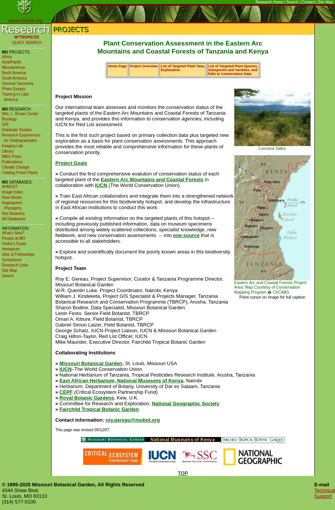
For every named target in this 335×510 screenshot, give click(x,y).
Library (8, 151)
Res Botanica (13, 213)
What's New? (13, 233)
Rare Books (12, 197)
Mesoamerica (13, 67)
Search (293, 2)
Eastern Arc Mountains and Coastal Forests (152, 179)
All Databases (14, 219)
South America (14, 78)
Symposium (12, 260)
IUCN (101, 185)
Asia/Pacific (12, 62)
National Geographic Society (185, 403)
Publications (12, 162)
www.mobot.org (26, 20)
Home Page (117, 66)
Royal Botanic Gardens (87, 398)
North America (14, 73)
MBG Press (11, 156)
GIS (5, 124)
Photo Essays (13, 89)
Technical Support (324, 493)
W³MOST (10, 187)
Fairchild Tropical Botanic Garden (99, 409)
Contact (307, 2)
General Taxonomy (18, 83)
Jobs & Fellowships (18, 254)
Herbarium (11, 249)
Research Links (15, 265)
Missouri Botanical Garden (91, 363)
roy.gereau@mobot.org (132, 420)
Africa (7, 57)
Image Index (12, 192)
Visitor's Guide (14, 244)
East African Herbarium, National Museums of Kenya (122, 380)
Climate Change (15, 167)
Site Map (325, 2)
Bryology (9, 119)
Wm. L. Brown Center (20, 114)
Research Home (269, 2)
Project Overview (144, 66)
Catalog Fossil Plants (20, 173)
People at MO (13, 238)
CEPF (66, 392)
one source (186, 235)
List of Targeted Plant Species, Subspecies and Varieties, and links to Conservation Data (233, 70)
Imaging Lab (12, 146)
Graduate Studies (17, 130)
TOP (183, 473)
